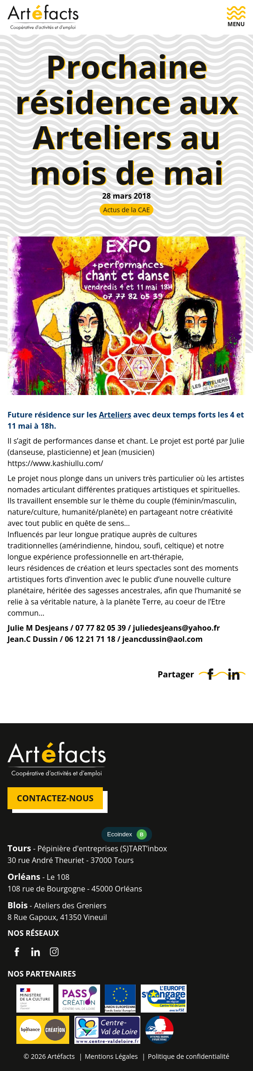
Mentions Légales (111, 1056)
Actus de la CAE (126, 209)
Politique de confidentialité (188, 1056)
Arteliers (115, 415)
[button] (236, 17)
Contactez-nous (55, 798)
